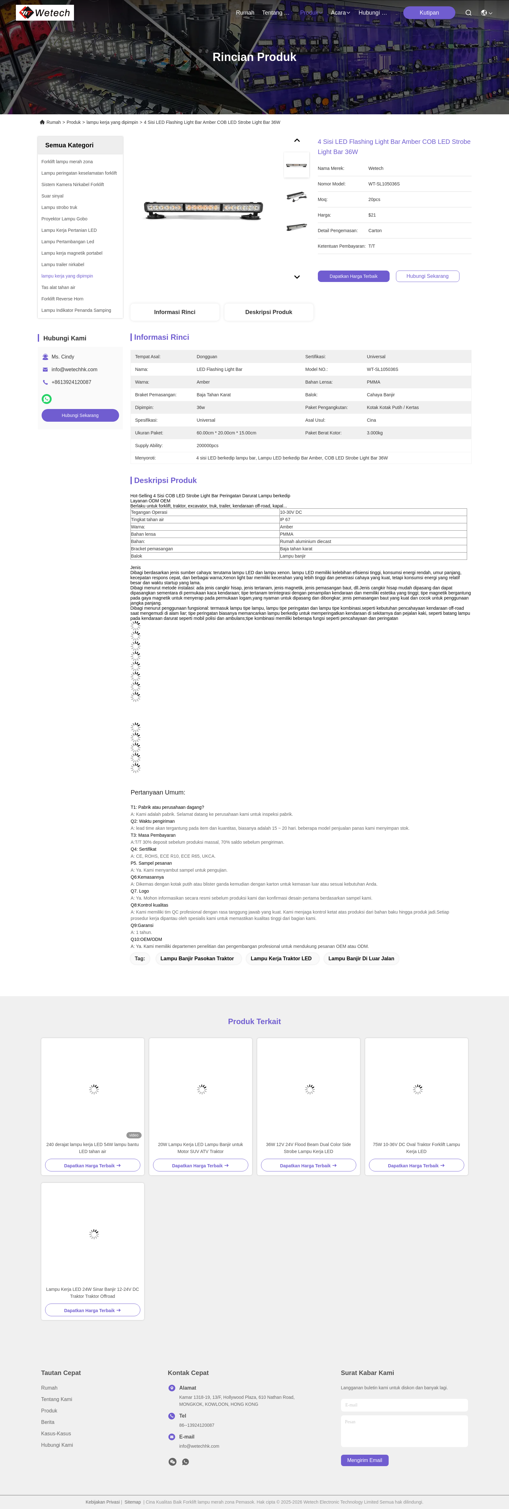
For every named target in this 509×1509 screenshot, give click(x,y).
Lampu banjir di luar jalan (361, 958)
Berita (48, 1422)
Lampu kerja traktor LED (281, 958)
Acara (341, 13)
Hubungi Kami (373, 13)
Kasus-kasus (56, 1433)
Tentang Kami (277, 13)
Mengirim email (364, 1460)
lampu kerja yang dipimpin (112, 122)
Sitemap (132, 1502)
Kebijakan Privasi (103, 1502)
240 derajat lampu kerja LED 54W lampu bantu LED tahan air (92, 1148)
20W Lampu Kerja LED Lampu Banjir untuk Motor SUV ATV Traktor (200, 1148)
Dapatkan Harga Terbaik (364, 276)
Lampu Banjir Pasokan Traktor (197, 958)
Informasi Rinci (174, 312)
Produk (311, 13)
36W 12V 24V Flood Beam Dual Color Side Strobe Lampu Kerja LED (308, 1148)
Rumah (245, 13)
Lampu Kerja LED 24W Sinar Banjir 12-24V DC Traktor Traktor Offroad (92, 1293)
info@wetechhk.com (74, 369)
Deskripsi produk (268, 312)
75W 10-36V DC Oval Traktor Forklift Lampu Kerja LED (416, 1148)
